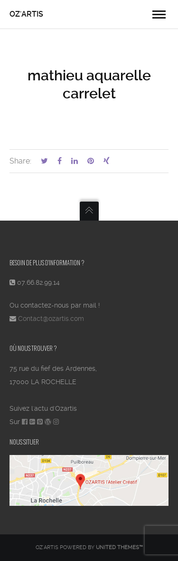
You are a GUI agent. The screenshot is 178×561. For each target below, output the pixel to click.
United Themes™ (119, 547)
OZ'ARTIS (26, 14)
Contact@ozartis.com (51, 318)
